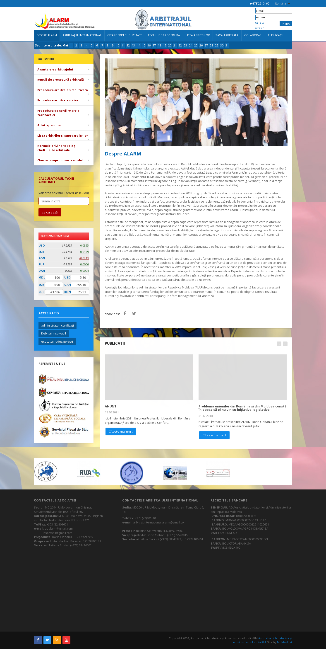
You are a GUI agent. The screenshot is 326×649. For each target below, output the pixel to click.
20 (169, 45)
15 (143, 45)
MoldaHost (284, 642)
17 (154, 45)
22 (180, 45)
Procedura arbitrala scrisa (57, 100)
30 (221, 45)
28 (211, 45)
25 (195, 45)
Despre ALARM (47, 35)
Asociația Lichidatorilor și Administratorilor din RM (262, 640)
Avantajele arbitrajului (55, 69)
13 (133, 45)
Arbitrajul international (82, 35)
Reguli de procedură (164, 35)
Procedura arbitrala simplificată (62, 90)
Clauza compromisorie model (60, 160)
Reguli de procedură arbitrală (60, 79)
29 (216, 45)
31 (227, 45)
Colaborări (253, 35)
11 (123, 45)
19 (164, 45)
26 (201, 45)
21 (175, 45)
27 (206, 45)
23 (185, 45)
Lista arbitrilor (198, 35)
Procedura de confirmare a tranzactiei (58, 113)
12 (128, 45)
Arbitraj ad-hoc (49, 125)
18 (159, 45)
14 (138, 45)
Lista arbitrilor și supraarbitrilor (62, 135)
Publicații (275, 35)
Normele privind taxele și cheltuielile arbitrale (56, 148)
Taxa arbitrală (227, 35)
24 (190, 45)
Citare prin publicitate (124, 35)
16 (149, 45)
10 (117, 45)
